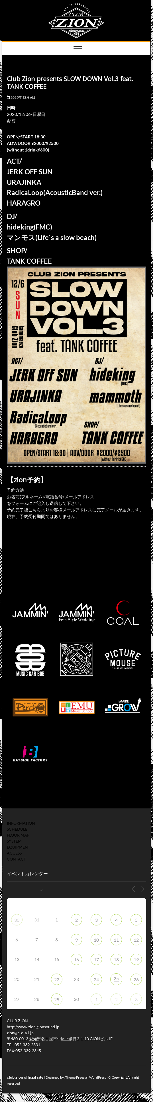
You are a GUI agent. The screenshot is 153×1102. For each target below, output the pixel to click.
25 (116, 978)
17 (96, 959)
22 (56, 979)
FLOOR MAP (18, 835)
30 (16, 920)
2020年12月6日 (21, 97)
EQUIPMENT (18, 847)
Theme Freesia (76, 1077)
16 (76, 959)
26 (136, 979)
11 (116, 940)
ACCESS (14, 853)
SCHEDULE (17, 829)
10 (96, 940)
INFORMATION (21, 823)
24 (96, 979)
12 (136, 940)
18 (116, 959)
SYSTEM (14, 841)
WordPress (97, 1077)
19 (136, 959)
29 (56, 999)
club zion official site (25, 1077)
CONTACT (16, 859)
